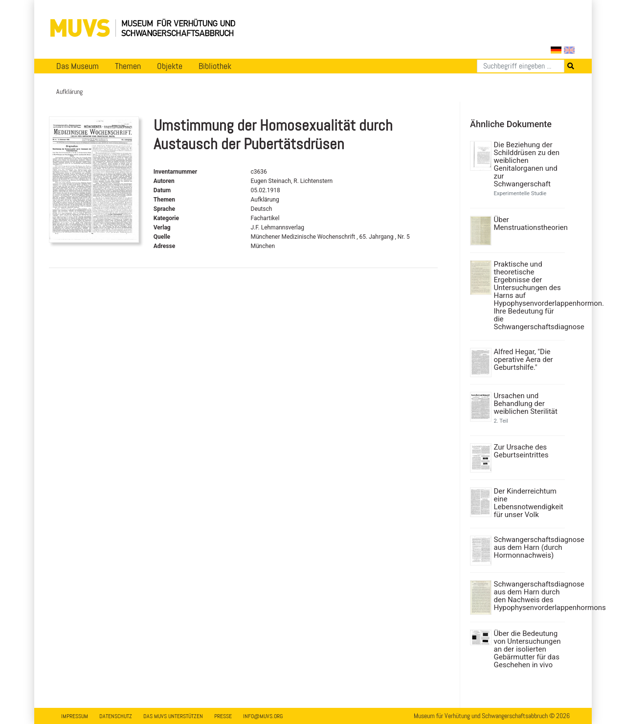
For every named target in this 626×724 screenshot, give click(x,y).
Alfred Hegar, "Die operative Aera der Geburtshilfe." (523, 359)
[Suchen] (520, 66)
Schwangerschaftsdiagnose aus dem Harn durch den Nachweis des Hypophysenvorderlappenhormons (528, 595)
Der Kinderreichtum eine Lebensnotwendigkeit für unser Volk (528, 503)
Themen (128, 66)
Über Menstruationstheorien (528, 223)
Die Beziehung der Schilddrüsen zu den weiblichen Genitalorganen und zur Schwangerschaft (526, 164)
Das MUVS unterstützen (173, 716)
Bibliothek (215, 66)
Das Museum (77, 66)
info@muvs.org (263, 716)
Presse (223, 716)
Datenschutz (115, 716)
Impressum (74, 716)
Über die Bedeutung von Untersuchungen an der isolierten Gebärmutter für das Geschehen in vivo (527, 649)
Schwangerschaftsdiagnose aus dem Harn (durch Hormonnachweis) (528, 547)
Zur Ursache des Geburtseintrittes (521, 451)
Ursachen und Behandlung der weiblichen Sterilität (526, 403)
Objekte (169, 66)
